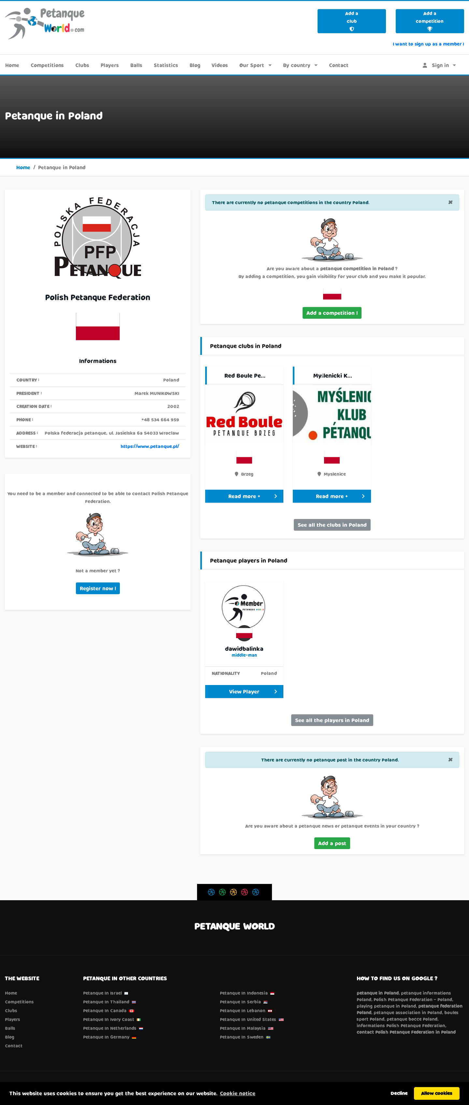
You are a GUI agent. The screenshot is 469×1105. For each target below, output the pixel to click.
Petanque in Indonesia (244, 993)
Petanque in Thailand (106, 1001)
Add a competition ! (332, 313)
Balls (136, 65)
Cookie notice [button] (237, 1093)
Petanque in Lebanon (242, 1010)
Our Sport (251, 65)
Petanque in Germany (106, 1037)
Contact (338, 65)
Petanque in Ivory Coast (108, 1019)
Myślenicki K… (332, 375)
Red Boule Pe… (244, 375)
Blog (195, 65)
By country (296, 65)
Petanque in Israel (102, 993)
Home (12, 65)
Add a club (351, 20)
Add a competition (430, 20)
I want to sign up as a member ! (428, 44)
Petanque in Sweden (241, 1037)
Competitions (47, 65)
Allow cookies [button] (436, 1093)
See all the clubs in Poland (332, 525)
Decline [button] (399, 1093)
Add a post (332, 843)
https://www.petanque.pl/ (150, 446)
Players (110, 65)
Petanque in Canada (104, 1010)
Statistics (166, 65)
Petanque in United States (248, 1019)
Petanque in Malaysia (242, 1028)
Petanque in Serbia (240, 1001)
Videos (220, 65)
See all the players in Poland (332, 720)
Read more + (252, 496)
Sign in (436, 65)
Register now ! (98, 588)
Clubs (82, 65)
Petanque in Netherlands (109, 1028)
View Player (253, 691)
